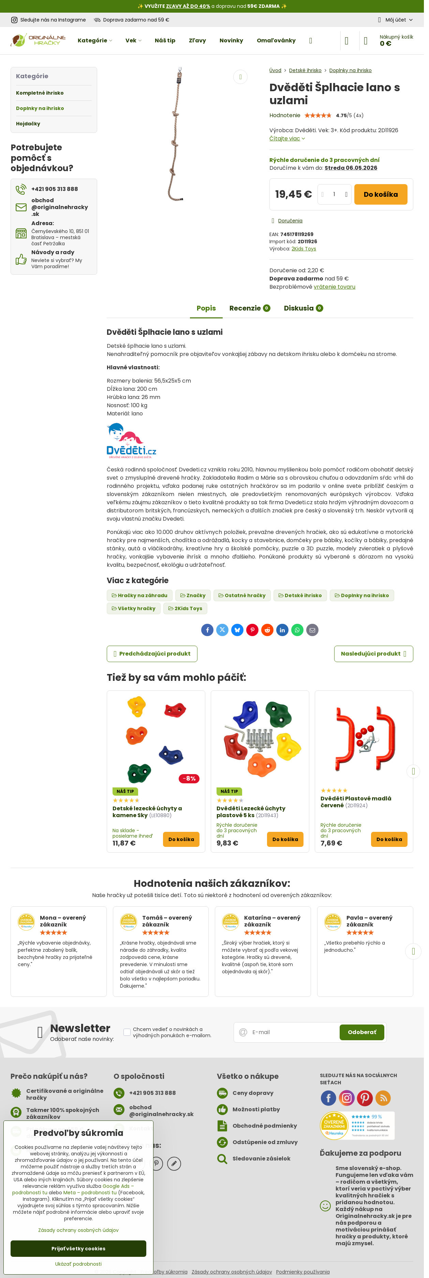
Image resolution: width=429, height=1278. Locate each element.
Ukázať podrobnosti (78, 1264)
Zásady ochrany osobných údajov (232, 1271)
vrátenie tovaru (334, 287)
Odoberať (362, 1032)
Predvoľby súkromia (164, 1271)
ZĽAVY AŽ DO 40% (188, 6)
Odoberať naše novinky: (82, 1039)
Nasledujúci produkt (373, 654)
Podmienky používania (303, 1271)
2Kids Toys (304, 248)
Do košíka (381, 194)
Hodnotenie (284, 115)
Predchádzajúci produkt (152, 654)
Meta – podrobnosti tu (90, 1192)
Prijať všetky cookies (78, 1248)
